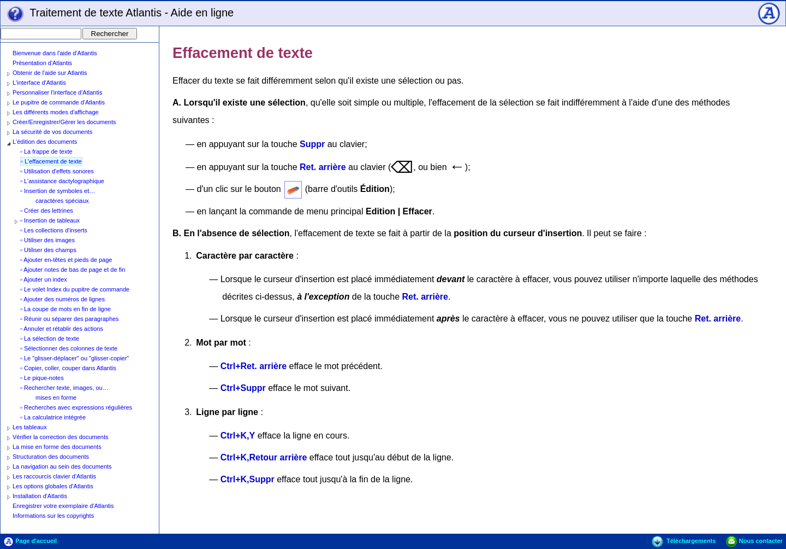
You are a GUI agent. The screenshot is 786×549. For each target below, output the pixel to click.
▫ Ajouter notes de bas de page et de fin (72, 269)
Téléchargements (684, 541)
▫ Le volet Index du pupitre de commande (74, 289)
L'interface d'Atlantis (39, 82)
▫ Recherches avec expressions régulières (76, 407)
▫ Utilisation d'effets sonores (57, 171)
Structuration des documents (51, 456)
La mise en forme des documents (57, 446)
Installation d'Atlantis (40, 496)
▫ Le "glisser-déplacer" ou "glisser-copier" (74, 358)
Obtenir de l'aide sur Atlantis (50, 72)
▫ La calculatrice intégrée (53, 417)
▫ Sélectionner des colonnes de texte (68, 348)
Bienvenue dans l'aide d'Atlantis (55, 53)
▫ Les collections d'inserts (53, 230)
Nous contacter (754, 541)
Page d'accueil (30, 541)
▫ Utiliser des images (47, 240)
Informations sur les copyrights (53, 515)
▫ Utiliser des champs (48, 250)
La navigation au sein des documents (62, 466)
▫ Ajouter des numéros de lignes (62, 299)
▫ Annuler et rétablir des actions (61, 328)
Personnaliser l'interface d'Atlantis (57, 92)
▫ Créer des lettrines (46, 210)
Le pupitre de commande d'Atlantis (59, 102)
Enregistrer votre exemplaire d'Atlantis (63, 506)
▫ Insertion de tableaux (50, 220)
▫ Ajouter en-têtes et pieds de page (66, 259)
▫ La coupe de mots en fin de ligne (65, 309)
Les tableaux (29, 427)
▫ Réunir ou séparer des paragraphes (69, 319)
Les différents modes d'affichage (56, 112)
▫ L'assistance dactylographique (62, 181)
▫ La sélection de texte (49, 338)
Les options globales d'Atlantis (53, 486)
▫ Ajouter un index (43, 279)
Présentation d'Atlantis (42, 63)
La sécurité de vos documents (52, 132)
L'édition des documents (45, 141)
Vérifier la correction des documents (60, 437)
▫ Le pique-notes (42, 378)
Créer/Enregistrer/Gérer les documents (64, 122)
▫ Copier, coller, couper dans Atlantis (68, 368)
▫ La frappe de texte (46, 151)
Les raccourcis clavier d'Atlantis (54, 476)
